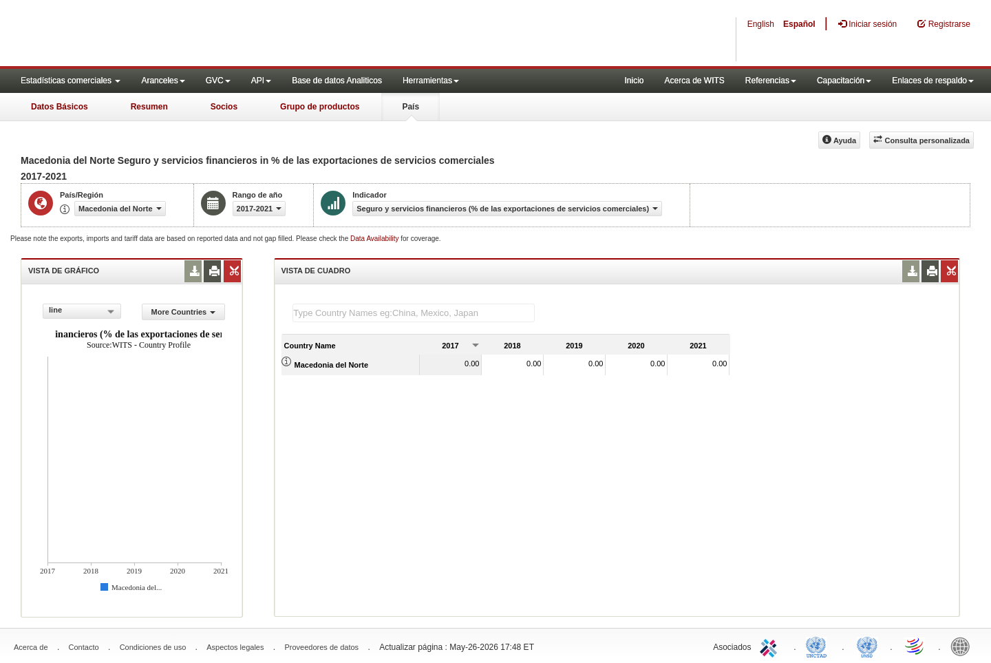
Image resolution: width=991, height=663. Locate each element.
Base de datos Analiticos (337, 80)
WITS (137, 34)
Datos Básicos (59, 107)
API (261, 80)
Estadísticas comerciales (70, 80)
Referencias (770, 80)
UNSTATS (867, 646)
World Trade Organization (915, 646)
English (760, 24)
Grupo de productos (319, 107)
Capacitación (844, 80)
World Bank (963, 646)
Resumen (149, 107)
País (410, 107)
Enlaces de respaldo (933, 80)
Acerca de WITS (694, 80)
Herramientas (431, 80)
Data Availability (375, 238)
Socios (224, 107)
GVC (218, 80)
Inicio (633, 80)
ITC (771, 646)
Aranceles (162, 80)
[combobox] (82, 311)
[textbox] (413, 313)
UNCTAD (819, 646)
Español (799, 24)
